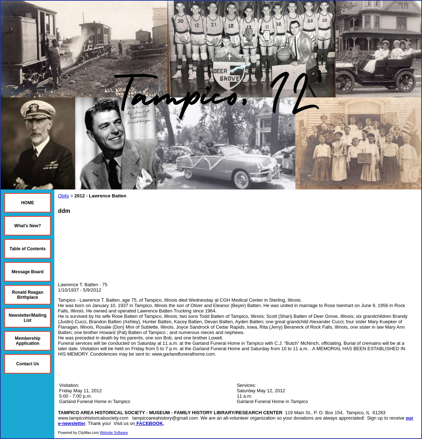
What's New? (27, 225)
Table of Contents (27, 248)
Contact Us (27, 363)
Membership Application (27, 341)
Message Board (28, 271)
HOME (27, 202)
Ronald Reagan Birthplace (27, 295)
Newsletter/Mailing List (27, 318)
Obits (63, 195)
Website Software (114, 433)
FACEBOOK (149, 423)
